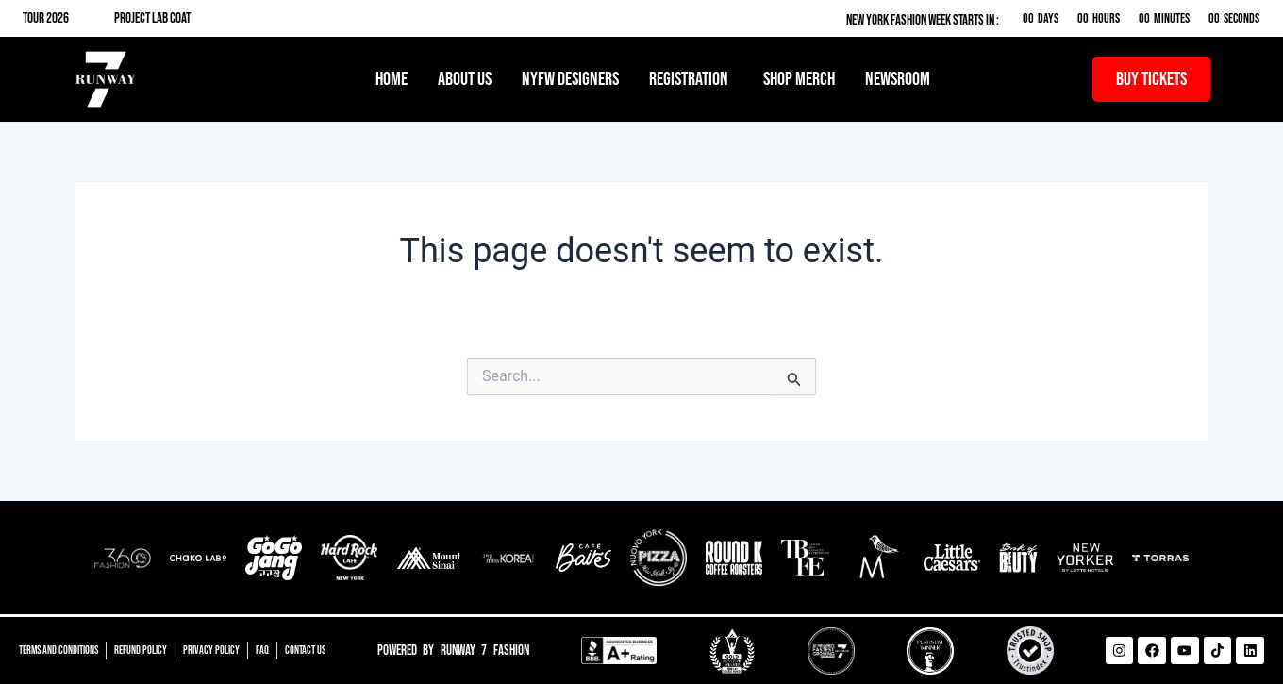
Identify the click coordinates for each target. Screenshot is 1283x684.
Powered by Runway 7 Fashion (452, 650)
